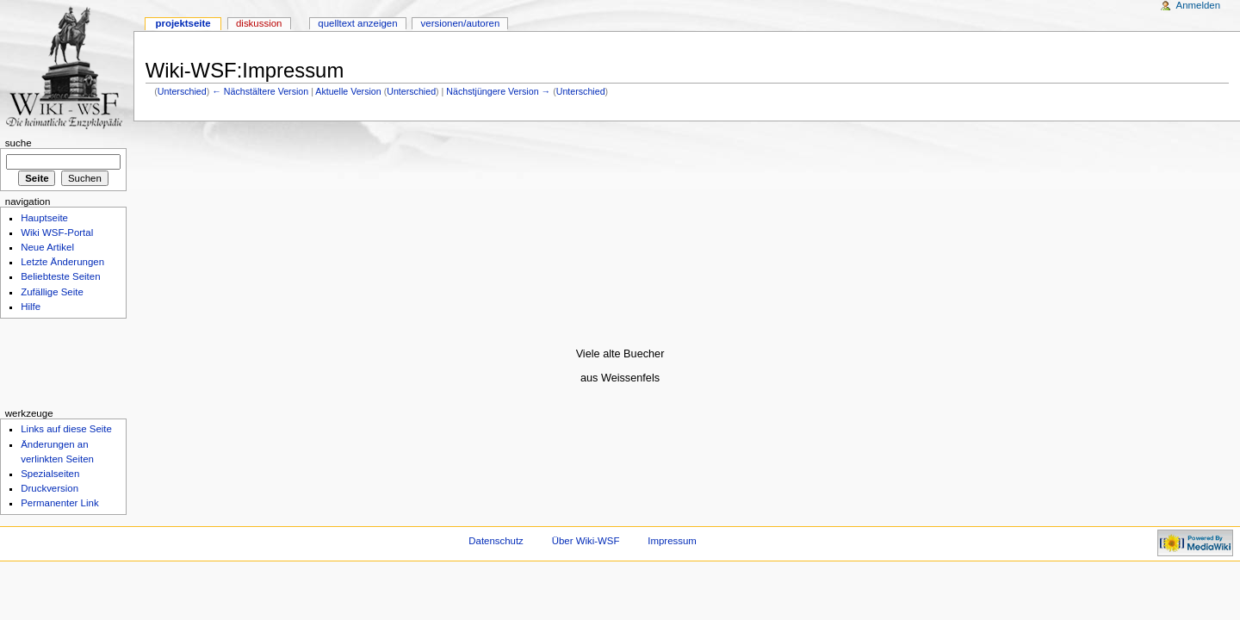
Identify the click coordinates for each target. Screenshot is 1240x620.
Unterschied (182, 91)
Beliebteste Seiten (60, 276)
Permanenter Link (59, 503)
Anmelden (1198, 5)
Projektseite (182, 23)
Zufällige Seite (52, 292)
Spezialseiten (50, 473)
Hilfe (30, 306)
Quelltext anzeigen (357, 23)
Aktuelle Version (348, 91)
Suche (18, 143)
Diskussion (259, 23)
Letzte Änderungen (62, 262)
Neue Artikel (47, 247)
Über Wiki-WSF (586, 541)
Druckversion (49, 488)
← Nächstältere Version (260, 91)
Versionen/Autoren (460, 23)
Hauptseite (44, 218)
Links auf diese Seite (66, 429)
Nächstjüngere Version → (498, 91)
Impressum (672, 541)
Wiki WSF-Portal (57, 232)
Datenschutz (496, 541)
